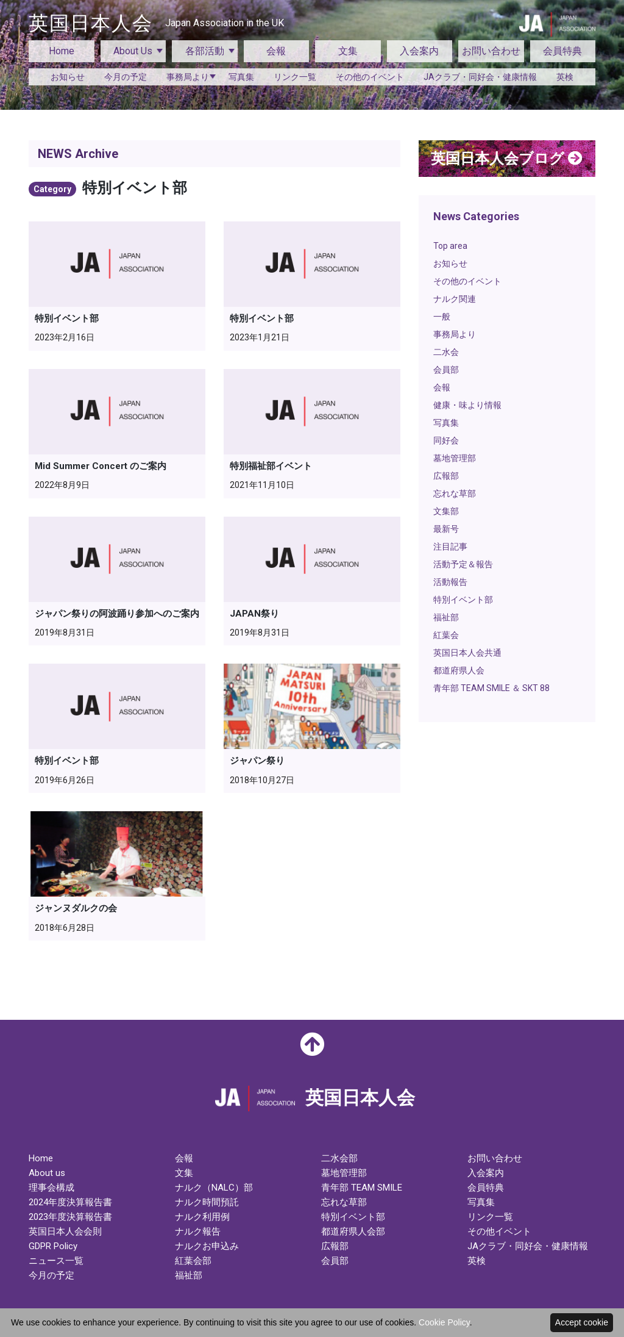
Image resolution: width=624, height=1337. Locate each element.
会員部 (446, 370)
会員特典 (562, 51)
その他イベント (499, 1231)
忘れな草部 (454, 493)
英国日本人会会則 (65, 1231)
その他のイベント (370, 77)
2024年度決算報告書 (70, 1202)
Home (61, 51)
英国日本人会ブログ (507, 158)
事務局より (187, 77)
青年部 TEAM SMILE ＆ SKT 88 (491, 688)
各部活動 (204, 51)
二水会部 (339, 1158)
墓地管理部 (454, 458)
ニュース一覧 (56, 1260)
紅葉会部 (193, 1260)
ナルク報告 (198, 1231)
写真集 (241, 77)
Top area (450, 246)
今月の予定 (125, 77)
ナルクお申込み (207, 1246)
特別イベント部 (463, 599)
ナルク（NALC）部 (214, 1187)
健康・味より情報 (467, 405)
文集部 (446, 511)
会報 (276, 51)
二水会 (446, 352)
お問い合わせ (491, 51)
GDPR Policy (53, 1246)
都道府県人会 (458, 670)
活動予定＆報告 (463, 564)
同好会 (446, 440)
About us (47, 1172)
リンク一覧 (295, 77)
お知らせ (68, 77)
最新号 (446, 529)
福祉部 (446, 617)
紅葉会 (446, 635)
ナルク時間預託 (207, 1202)
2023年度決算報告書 (70, 1216)
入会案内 (419, 51)
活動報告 (450, 582)
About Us (132, 51)
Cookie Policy (444, 1322)
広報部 (446, 476)
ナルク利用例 (202, 1216)
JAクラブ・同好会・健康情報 (480, 77)
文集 (348, 51)
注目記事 (450, 546)
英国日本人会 (156, 23)
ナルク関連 (454, 299)
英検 (564, 77)
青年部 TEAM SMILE (361, 1187)
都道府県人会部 (353, 1231)
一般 (441, 316)
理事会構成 (51, 1187)
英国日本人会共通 (467, 653)
